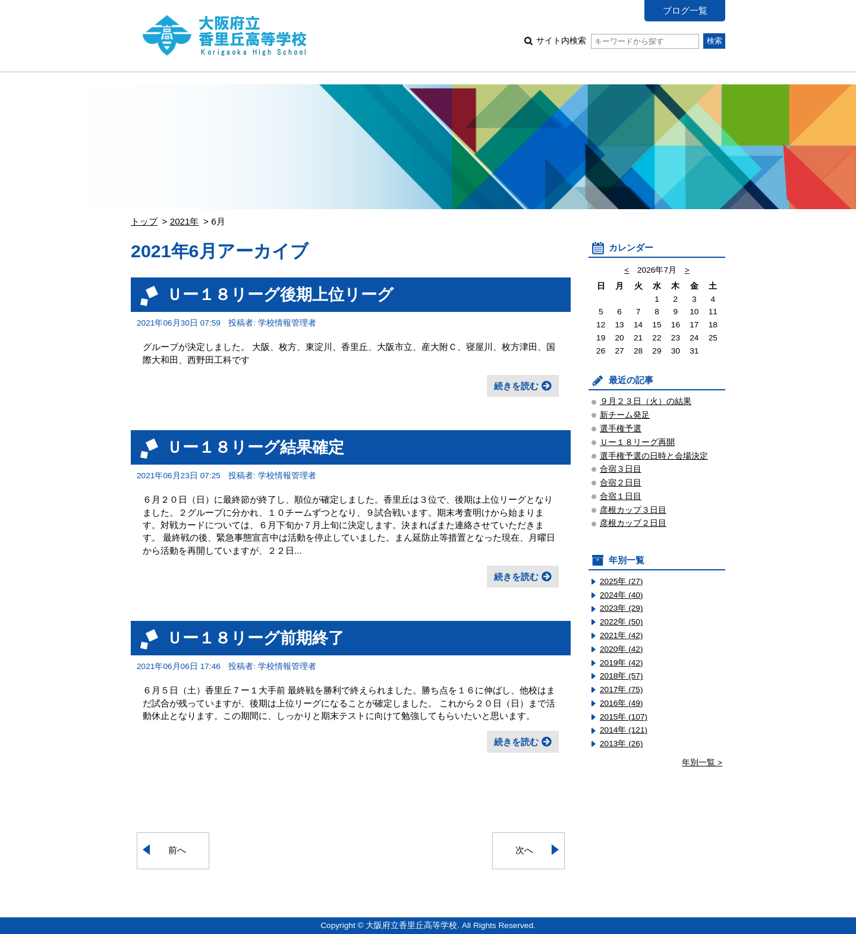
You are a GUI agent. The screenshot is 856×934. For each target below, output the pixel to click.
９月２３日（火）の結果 (645, 401)
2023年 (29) (621, 608)
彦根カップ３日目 (633, 510)
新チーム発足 (625, 415)
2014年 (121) (623, 729)
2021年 (184, 221)
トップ (144, 221)
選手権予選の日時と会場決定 (654, 456)
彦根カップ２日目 (633, 523)
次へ (524, 850)
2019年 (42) (621, 662)
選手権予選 (620, 428)
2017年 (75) (621, 689)
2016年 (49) (621, 703)
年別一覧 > (702, 762)
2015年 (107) (623, 716)
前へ (177, 850)
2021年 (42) (621, 635)
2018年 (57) (621, 675)
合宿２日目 (620, 482)
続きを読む (516, 386)
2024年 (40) (621, 595)
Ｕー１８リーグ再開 (637, 442)
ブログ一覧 (685, 10)
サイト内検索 (617, 40)
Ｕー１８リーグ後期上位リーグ (280, 294)
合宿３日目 (620, 469)
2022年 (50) (621, 621)
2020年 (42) (621, 649)
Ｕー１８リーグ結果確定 (255, 447)
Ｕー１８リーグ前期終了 (255, 638)
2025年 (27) (621, 581)
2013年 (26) (621, 743)
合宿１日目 (620, 496)
